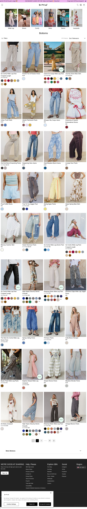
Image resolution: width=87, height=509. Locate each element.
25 (49, 440)
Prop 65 (28, 481)
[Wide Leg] (11, 19)
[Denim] (63, 19)
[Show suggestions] (81, 467)
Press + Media (50, 476)
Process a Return (30, 471)
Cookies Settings (11, 504)
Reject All (31, 504)
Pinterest (64, 476)
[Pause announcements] (85, 1)
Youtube (64, 474)
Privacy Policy (29, 476)
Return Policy (29, 469)
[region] (27, 499)
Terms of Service (30, 478)
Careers (49, 483)
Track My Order (29, 483)
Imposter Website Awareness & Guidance (36, 488)
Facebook (64, 471)
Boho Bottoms (43, 451)
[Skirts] (50, 19)
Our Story (49, 467)
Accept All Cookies (45, 504)
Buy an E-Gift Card (51, 474)
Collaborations (50, 481)
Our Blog (49, 469)
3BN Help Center (30, 467)
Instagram (64, 467)
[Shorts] (24, 19)
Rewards (49, 471)
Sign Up (4, 473)
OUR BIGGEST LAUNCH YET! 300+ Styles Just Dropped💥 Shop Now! (46, 1)
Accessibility (29, 485)
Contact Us (28, 474)
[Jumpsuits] (76, 19)
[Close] (51, 493)
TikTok (63, 469)
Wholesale (49, 478)
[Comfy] (37, 19)
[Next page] (53, 440)
